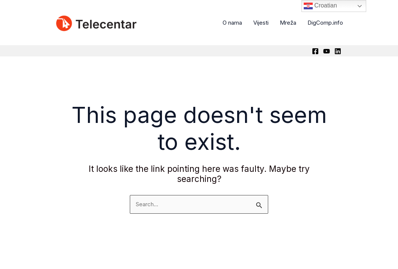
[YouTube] (326, 51)
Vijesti (261, 22)
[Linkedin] (337, 51)
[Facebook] (315, 51)
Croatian (320, 5)
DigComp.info (325, 22)
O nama (232, 22)
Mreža (288, 22)
